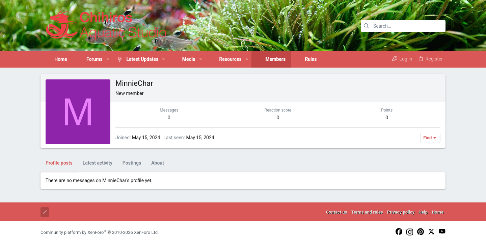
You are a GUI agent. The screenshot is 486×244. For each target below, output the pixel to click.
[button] (107, 59)
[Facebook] (399, 232)
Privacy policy (400, 212)
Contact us (336, 212)
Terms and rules (367, 212)
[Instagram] (409, 232)
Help (423, 212)
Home (437, 212)
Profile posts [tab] (59, 163)
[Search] (403, 26)
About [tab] (157, 163)
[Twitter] (431, 232)
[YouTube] (442, 231)
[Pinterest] (420, 232)
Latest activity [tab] (97, 163)
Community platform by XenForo (99, 232)
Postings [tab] (132, 163)
